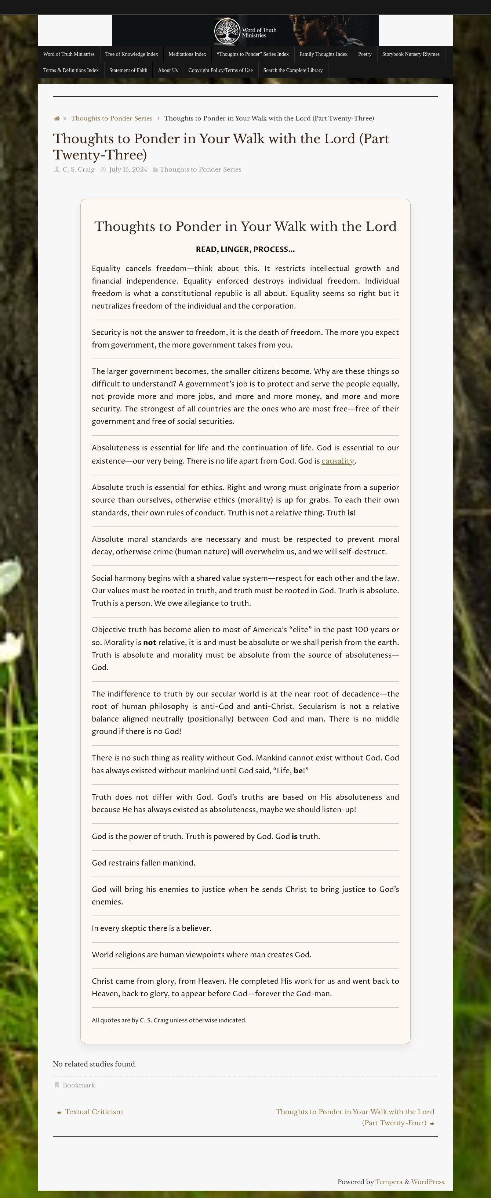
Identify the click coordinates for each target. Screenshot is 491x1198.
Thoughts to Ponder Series (111, 118)
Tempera (389, 1182)
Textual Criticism (90, 1112)
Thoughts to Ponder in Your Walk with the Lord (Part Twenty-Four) (355, 1117)
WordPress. (428, 1182)
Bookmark (79, 1085)
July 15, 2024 (128, 169)
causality (337, 461)
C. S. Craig (79, 169)
